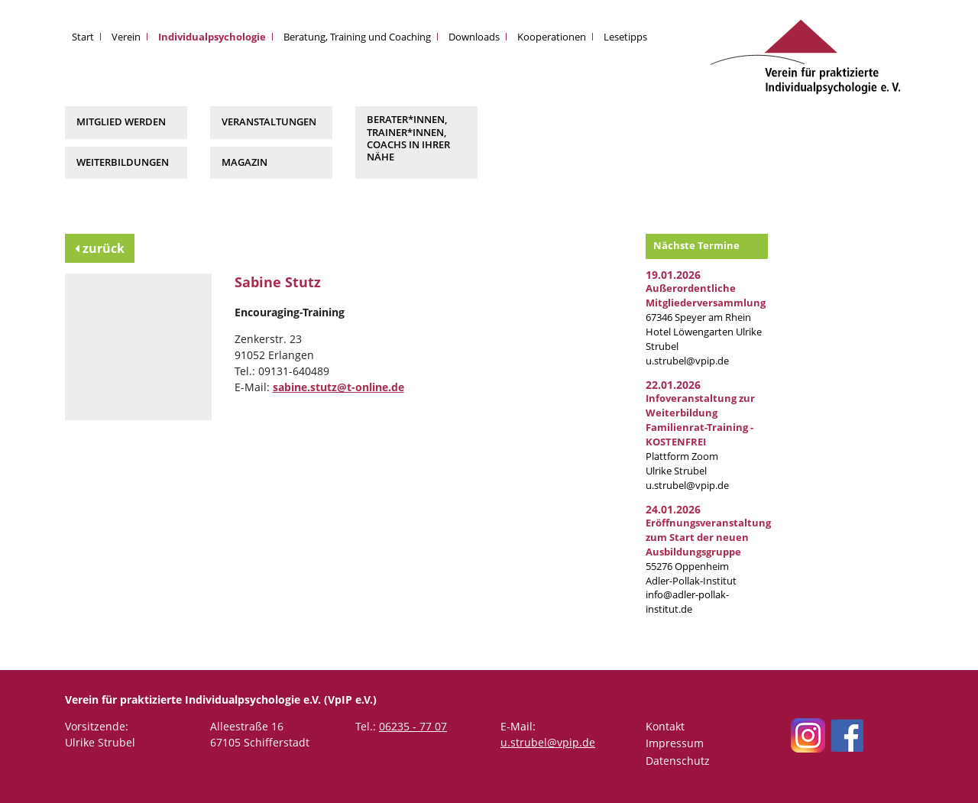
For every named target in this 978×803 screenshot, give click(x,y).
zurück (100, 248)
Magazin (244, 162)
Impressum (675, 743)
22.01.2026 (673, 384)
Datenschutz (678, 760)
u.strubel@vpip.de (687, 361)
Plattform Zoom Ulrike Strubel (700, 434)
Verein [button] (126, 37)
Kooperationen (551, 37)
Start (83, 37)
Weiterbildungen (122, 162)
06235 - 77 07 (413, 726)
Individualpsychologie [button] (212, 37)
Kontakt (665, 726)
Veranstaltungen (269, 121)
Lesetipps (625, 37)
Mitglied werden (121, 121)
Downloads (474, 37)
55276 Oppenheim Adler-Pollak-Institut (708, 552)
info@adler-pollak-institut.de (687, 602)
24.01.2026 (673, 509)
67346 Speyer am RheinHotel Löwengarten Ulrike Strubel (706, 317)
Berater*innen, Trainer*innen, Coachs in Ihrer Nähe (408, 138)
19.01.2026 (673, 274)
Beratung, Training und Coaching (357, 37)
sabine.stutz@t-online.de (338, 387)
